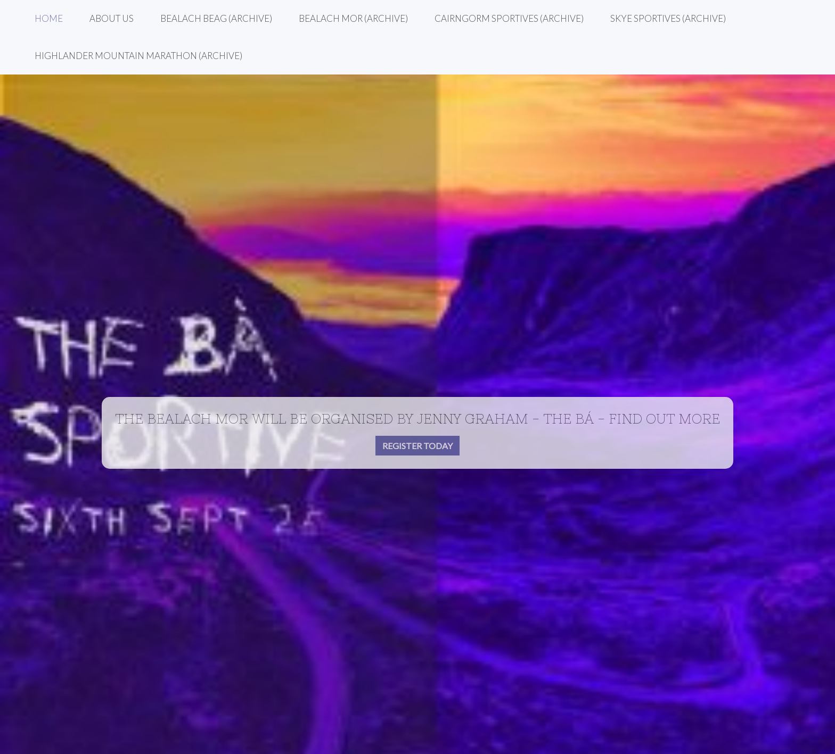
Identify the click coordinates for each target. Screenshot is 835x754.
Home (49, 18)
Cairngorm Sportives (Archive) (509, 18)
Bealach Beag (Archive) (216, 18)
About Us (111, 18)
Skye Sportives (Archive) (668, 18)
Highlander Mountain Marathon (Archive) (138, 55)
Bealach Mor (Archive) (353, 18)
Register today (417, 446)
